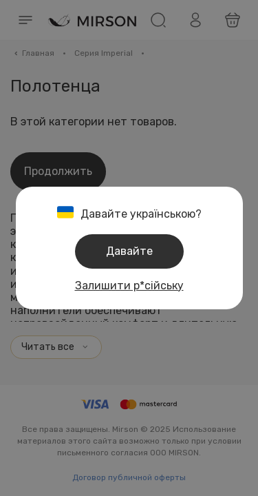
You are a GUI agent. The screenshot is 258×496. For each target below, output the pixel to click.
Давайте (129, 251)
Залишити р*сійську (129, 285)
